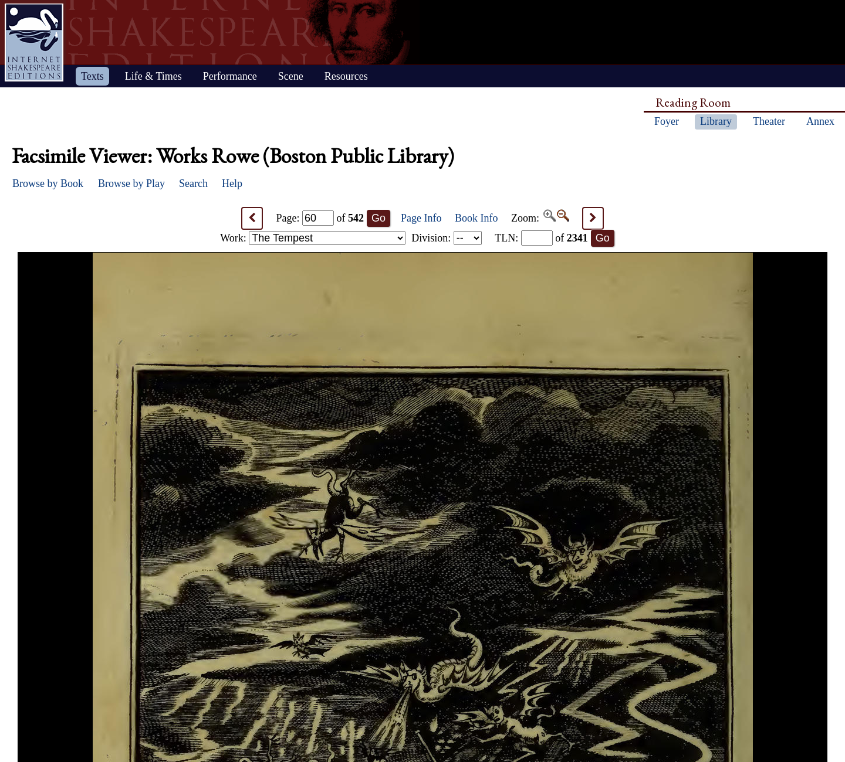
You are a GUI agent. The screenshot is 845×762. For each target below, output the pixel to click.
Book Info (476, 218)
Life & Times (153, 76)
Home (34, 42)
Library (716, 121)
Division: (446, 238)
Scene (290, 76)
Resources (346, 76)
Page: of (320, 218)
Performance (230, 76)
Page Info (421, 218)
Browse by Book (47, 183)
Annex (820, 121)
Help (232, 183)
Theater (769, 121)
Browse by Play (131, 183)
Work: (312, 238)
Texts (92, 76)
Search (193, 183)
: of (541, 238)
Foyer (666, 121)
